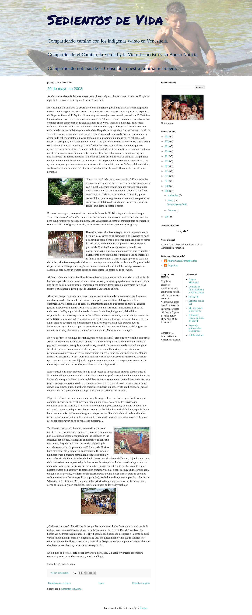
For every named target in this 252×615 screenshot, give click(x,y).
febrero (171, 210)
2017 (167, 156)
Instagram (193, 296)
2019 (167, 146)
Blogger (144, 608)
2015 (167, 166)
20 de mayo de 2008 (64, 88)
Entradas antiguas (141, 583)
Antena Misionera (194, 281)
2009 (167, 186)
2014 (167, 171)
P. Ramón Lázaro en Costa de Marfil (197, 318)
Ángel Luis (173, 265)
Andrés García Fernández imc (182, 260)
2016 (167, 161)
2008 (167, 191)
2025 (167, 136)
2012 (167, 181)
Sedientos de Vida (105, 19)
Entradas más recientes (59, 583)
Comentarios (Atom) (71, 589)
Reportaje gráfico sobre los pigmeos (195, 328)
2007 (167, 216)
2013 (167, 176)
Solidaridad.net (196, 335)
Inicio (101, 583)
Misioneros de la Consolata (196, 309)
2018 (167, 151)
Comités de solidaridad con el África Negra (196, 289)
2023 (167, 141)
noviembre (173, 195)
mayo (171, 200)
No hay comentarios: (60, 573)
